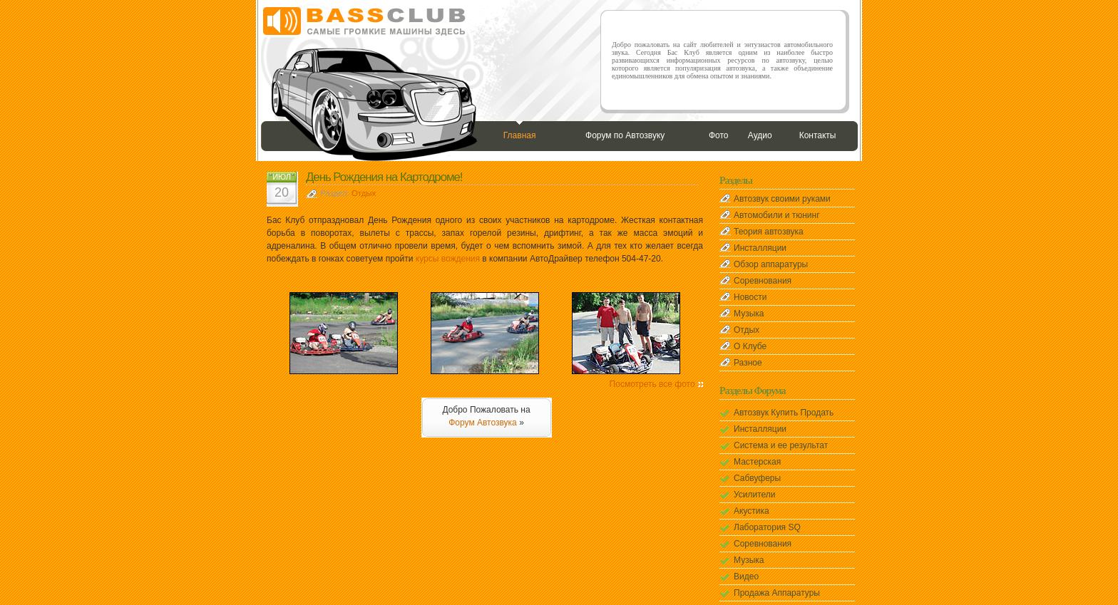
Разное (748, 363)
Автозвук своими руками (782, 199)
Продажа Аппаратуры (777, 593)
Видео (746, 576)
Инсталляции (760, 248)
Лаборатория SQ (767, 527)
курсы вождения (448, 259)
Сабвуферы (757, 478)
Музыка (749, 314)
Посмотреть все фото (652, 384)
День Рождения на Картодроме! (384, 177)
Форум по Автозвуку (625, 135)
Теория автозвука (769, 232)
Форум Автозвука (482, 423)
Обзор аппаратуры (771, 264)
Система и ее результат (781, 445)
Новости (750, 297)
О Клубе (750, 346)
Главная (519, 135)
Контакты (817, 135)
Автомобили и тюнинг (777, 215)
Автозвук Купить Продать (784, 413)
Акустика (751, 511)
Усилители (755, 495)
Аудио (760, 135)
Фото (719, 135)
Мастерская (757, 462)
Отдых (364, 193)
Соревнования (762, 281)
